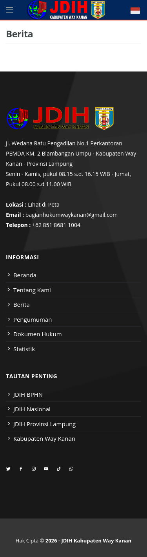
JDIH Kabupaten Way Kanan (96, 540)
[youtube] (46, 469)
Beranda (24, 275)
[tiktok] (58, 469)
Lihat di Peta (44, 204)
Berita (21, 304)
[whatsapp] (71, 469)
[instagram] (33, 469)
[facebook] (21, 469)
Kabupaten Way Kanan (44, 438)
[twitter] (8, 469)
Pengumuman (32, 319)
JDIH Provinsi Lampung (44, 424)
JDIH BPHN (28, 394)
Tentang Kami (32, 290)
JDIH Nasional (32, 409)
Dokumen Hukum (37, 334)
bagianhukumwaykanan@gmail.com (71, 214)
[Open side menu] (9, 10)
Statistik (24, 349)
